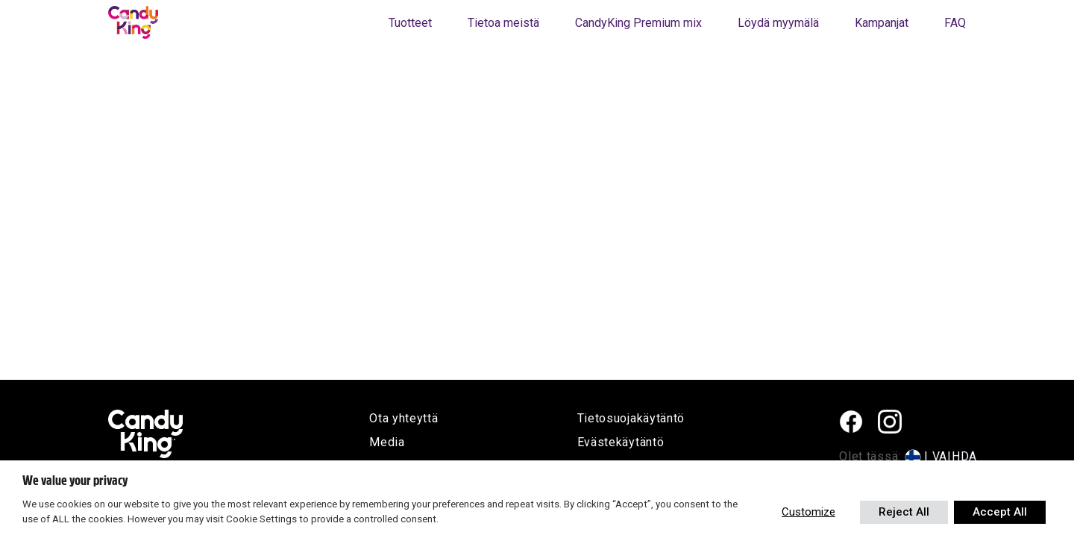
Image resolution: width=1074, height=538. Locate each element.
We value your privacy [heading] (75, 480)
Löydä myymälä (778, 23)
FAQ (955, 23)
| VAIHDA (950, 456)
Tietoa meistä (503, 23)
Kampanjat (881, 23)
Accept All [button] (1000, 512)
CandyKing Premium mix (638, 23)
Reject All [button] (904, 512)
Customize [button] (808, 512)
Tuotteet (410, 23)
